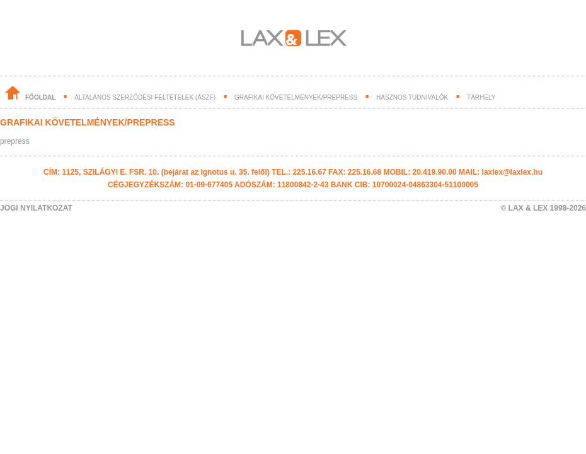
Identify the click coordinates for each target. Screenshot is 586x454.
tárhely (481, 97)
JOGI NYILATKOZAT (36, 208)
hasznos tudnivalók (412, 97)
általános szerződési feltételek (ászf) (144, 97)
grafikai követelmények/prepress (295, 97)
